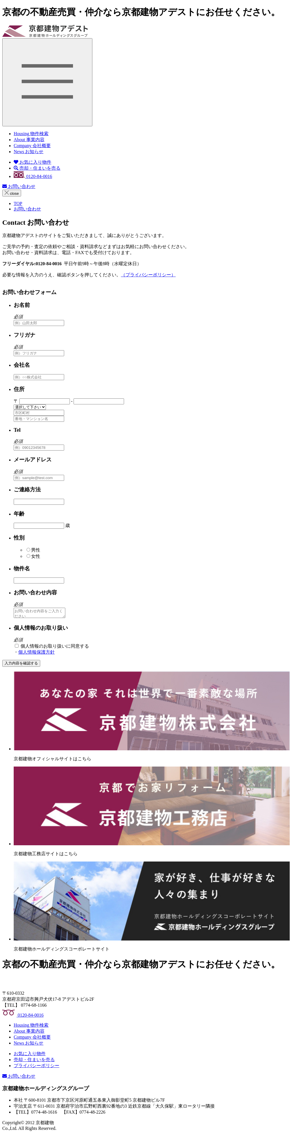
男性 (33, 550)
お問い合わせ (18, 186)
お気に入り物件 (32, 162)
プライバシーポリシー (36, 1067)
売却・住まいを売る (37, 168)
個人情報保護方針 (36, 653)
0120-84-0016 (33, 176)
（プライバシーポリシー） (148, 274)
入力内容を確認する (21, 665)
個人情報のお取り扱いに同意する (52, 647)
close (12, 193)
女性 (33, 556)
